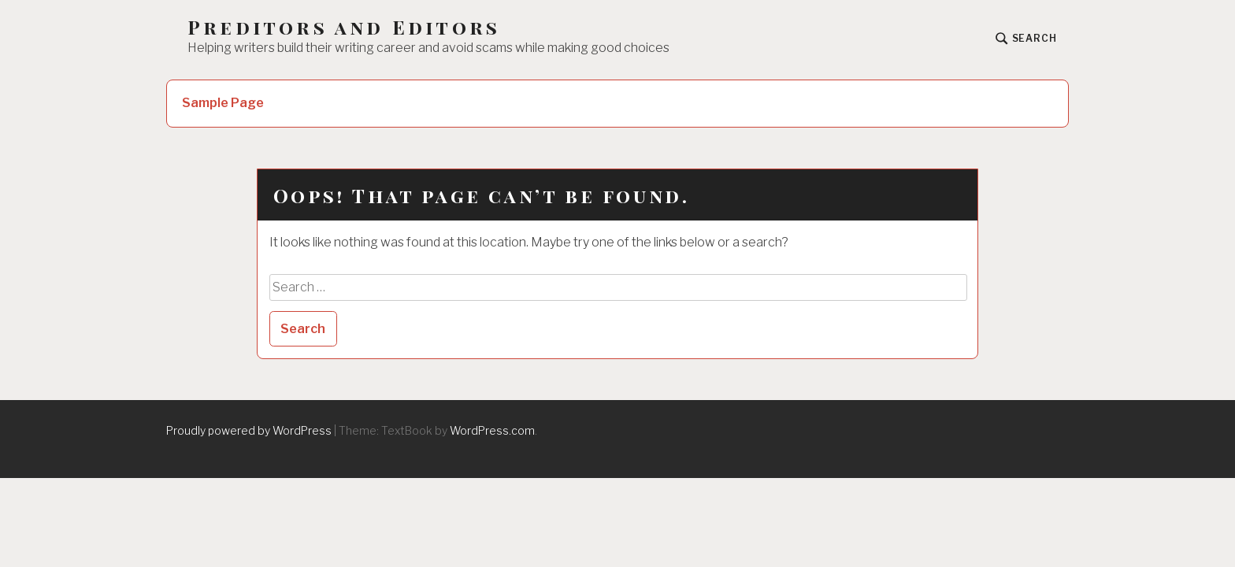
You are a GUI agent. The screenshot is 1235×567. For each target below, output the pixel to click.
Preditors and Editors (343, 27)
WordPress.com (492, 430)
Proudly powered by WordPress (249, 430)
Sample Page (223, 102)
